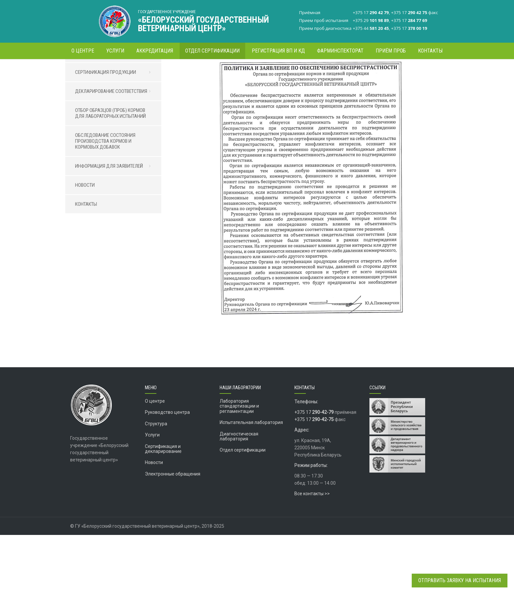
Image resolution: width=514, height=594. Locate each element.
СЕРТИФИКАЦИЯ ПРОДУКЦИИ (115, 131)
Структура (156, 482)
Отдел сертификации (243, 509)
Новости (154, 521)
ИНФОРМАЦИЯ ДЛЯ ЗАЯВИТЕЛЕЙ (115, 225)
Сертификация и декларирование (163, 508)
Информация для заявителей (331, 70)
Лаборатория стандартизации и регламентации (239, 465)
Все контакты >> (312, 552)
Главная (289, 70)
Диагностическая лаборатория (239, 495)
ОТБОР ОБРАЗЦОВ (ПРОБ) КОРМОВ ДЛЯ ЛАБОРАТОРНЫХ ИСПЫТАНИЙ (110, 172)
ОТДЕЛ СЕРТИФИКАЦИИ (99, 112)
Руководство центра (167, 471)
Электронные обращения (172, 533)
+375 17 (314, 471)
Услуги (152, 494)
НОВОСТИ (85, 244)
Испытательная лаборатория (251, 481)
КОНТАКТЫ (86, 263)
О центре (155, 460)
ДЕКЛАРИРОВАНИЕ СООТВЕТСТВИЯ (115, 150)
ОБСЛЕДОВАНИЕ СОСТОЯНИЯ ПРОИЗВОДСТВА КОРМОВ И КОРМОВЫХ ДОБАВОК (105, 200)
